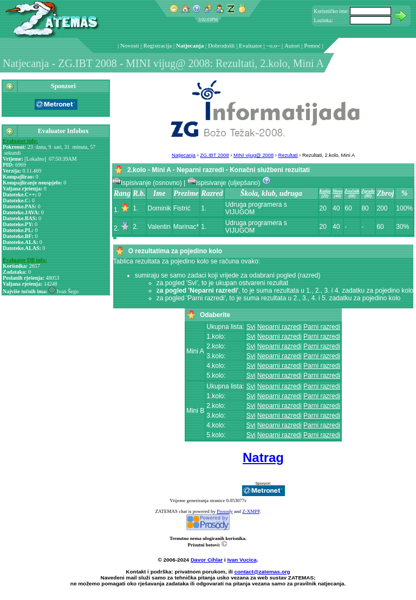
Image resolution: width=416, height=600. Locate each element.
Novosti (129, 45)
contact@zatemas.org (262, 572)
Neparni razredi (279, 327)
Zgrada (367, 191)
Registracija (158, 45)
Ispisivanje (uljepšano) (224, 183)
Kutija (325, 191)
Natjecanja (190, 45)
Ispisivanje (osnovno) (148, 183)
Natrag (263, 457)
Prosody (225, 511)
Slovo (337, 191)
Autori (292, 45)
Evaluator (250, 45)
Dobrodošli (221, 45)
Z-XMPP (250, 511)
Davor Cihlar (207, 560)
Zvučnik (351, 191)
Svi (251, 327)
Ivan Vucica (241, 560)
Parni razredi (321, 327)
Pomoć (312, 45)
